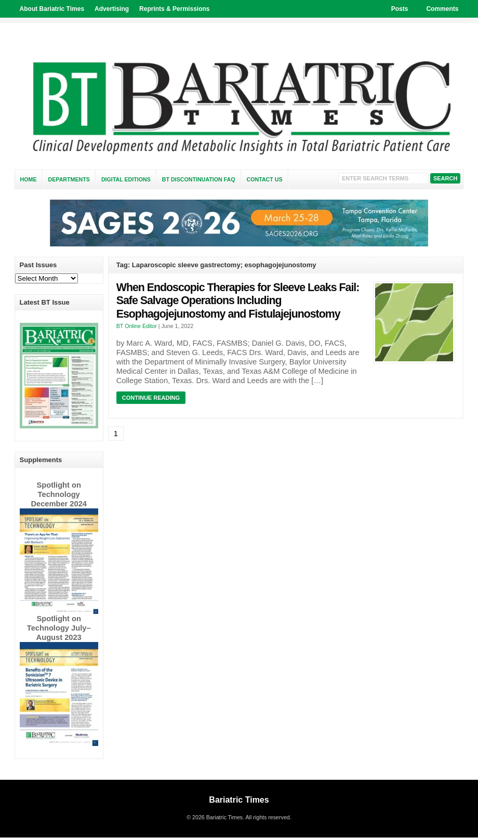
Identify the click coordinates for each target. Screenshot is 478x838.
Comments (442, 8)
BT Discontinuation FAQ (198, 179)
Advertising (112, 8)
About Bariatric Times (52, 8)
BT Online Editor (136, 326)
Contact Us (265, 179)
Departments (69, 179)
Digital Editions (126, 179)
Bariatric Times (239, 799)
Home (28, 179)
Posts (399, 8)
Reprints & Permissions (174, 8)
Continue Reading (151, 398)
